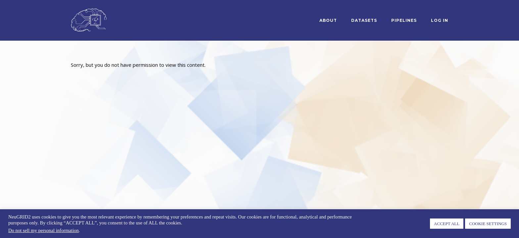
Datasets (364, 20)
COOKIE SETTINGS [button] (488, 223)
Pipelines (404, 20)
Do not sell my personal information (43, 230)
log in (439, 20)
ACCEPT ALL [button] (446, 223)
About (328, 20)
